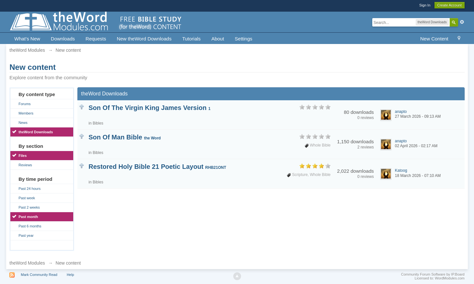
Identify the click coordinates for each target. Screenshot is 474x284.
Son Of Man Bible (124, 137)
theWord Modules (27, 263)
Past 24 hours (29, 189)
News (23, 123)
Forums (24, 104)
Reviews (25, 165)
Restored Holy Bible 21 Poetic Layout (157, 166)
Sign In (424, 5)
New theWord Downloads (144, 38)
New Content (434, 38)
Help (70, 275)
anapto (401, 111)
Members (25, 113)
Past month (28, 217)
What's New (27, 38)
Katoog (401, 170)
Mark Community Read (39, 275)
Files (22, 156)
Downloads (63, 38)
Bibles (98, 123)
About (217, 38)
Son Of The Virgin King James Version (149, 107)
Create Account (449, 5)
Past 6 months (29, 226)
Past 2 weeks (29, 207)
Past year (25, 235)
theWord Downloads (35, 132)
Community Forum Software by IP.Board (433, 274)
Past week (26, 198)
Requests (96, 38)
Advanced (462, 22)
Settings (243, 38)
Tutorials (191, 38)
